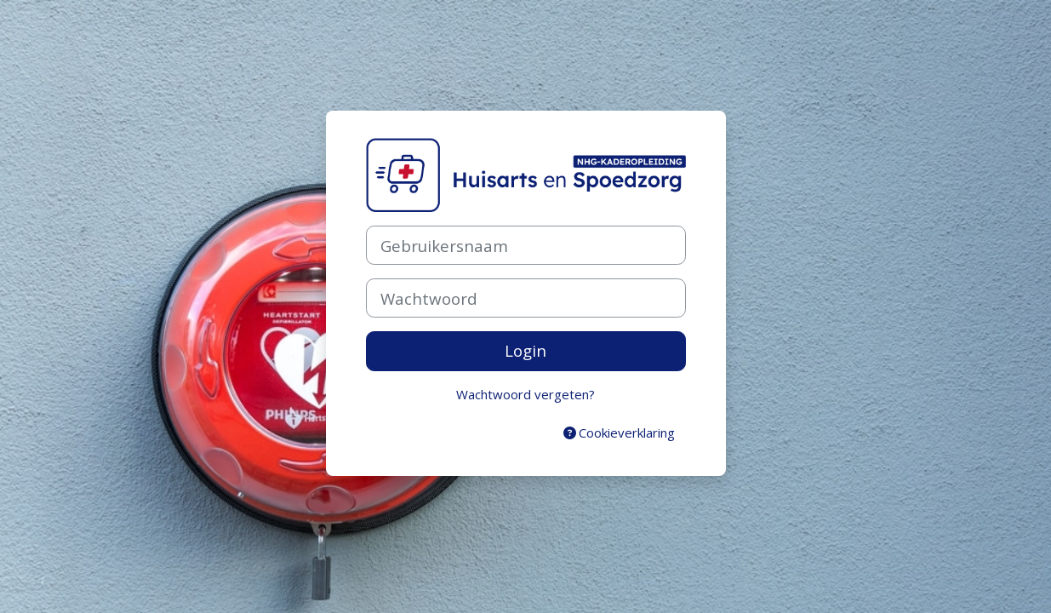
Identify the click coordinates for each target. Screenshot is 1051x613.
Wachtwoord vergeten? (525, 394)
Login (525, 350)
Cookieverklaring (619, 432)
